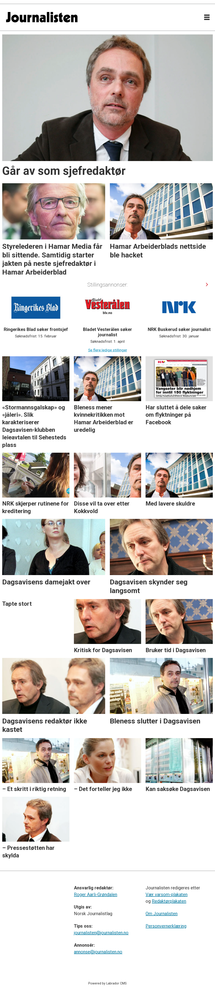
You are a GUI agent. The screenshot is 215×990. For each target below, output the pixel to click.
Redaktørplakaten (169, 901)
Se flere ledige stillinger (107, 350)
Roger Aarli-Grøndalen (95, 894)
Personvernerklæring (166, 926)
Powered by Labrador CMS (107, 983)
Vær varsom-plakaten (166, 894)
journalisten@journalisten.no (101, 932)
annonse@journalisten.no (98, 951)
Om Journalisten (162, 913)
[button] (206, 284)
